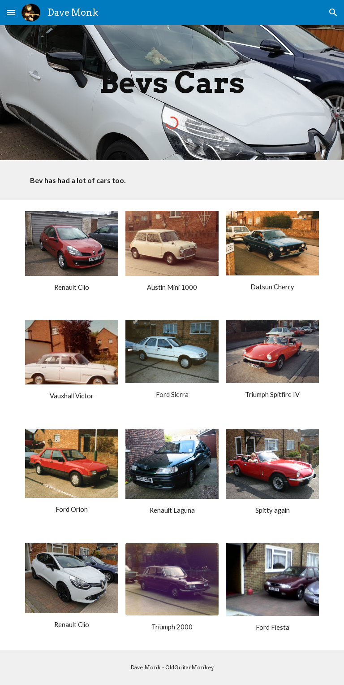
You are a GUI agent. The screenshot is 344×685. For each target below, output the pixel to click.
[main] (171, 80)
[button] (11, 12)
